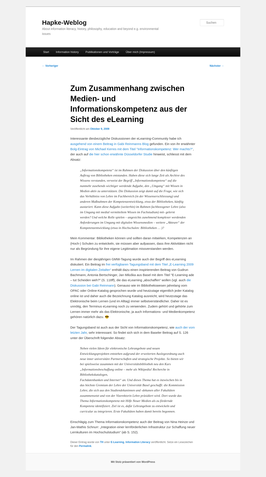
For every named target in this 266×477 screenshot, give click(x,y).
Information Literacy (137, 442)
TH (101, 442)
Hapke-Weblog (64, 22)
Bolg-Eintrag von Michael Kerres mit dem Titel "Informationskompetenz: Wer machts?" (131, 149)
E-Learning (117, 442)
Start (46, 52)
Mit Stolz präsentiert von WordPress (133, 461)
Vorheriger (50, 65)
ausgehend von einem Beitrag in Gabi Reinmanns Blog (109, 144)
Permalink (85, 446)
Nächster (217, 65)
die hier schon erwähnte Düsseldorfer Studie (120, 154)
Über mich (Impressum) (140, 52)
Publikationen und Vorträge (102, 52)
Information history (67, 52)
